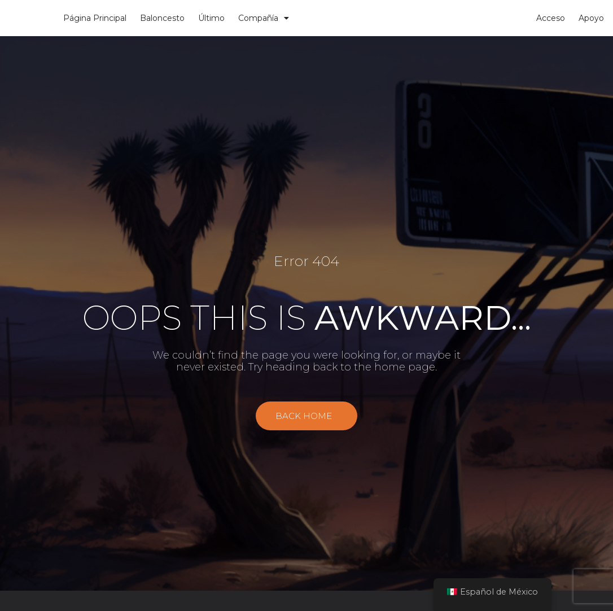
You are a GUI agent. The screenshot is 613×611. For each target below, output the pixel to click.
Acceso (550, 18)
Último (211, 18)
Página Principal (94, 18)
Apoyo (591, 18)
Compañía (263, 18)
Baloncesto (162, 18)
